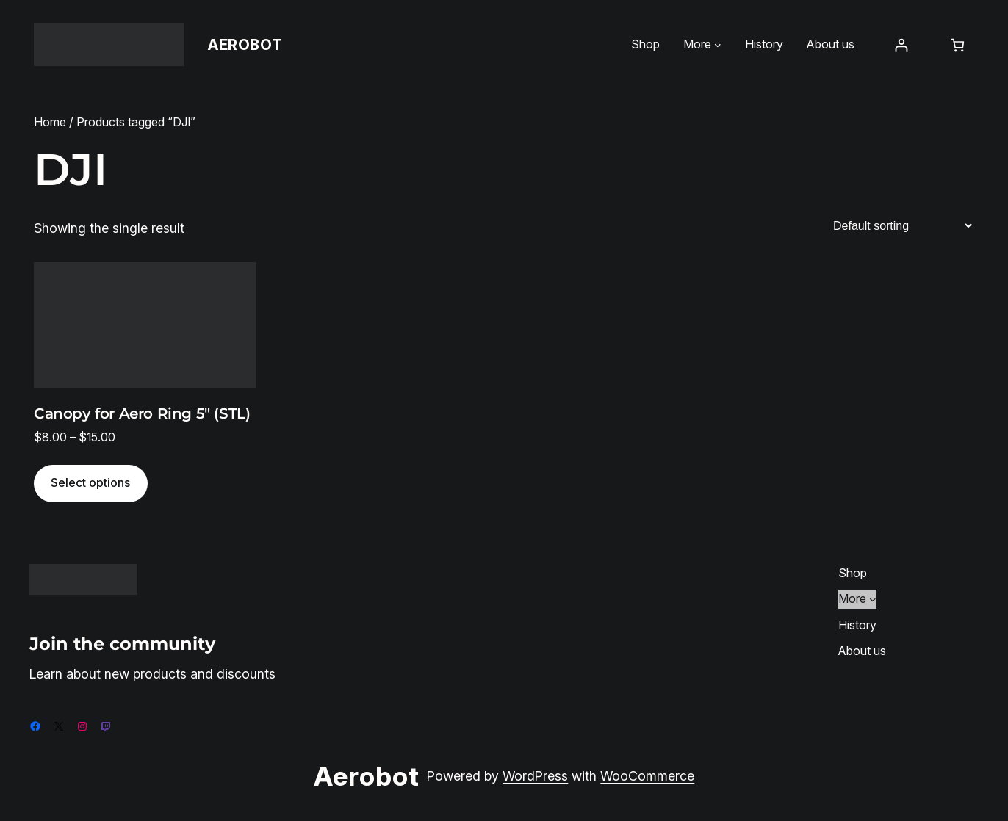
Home (50, 122)
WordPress (535, 776)
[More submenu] (717, 44)
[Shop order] (902, 226)
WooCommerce (647, 776)
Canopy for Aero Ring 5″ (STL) (142, 413)
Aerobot (245, 45)
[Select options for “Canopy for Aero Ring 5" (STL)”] (91, 483)
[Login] (901, 45)
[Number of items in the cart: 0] (957, 45)
